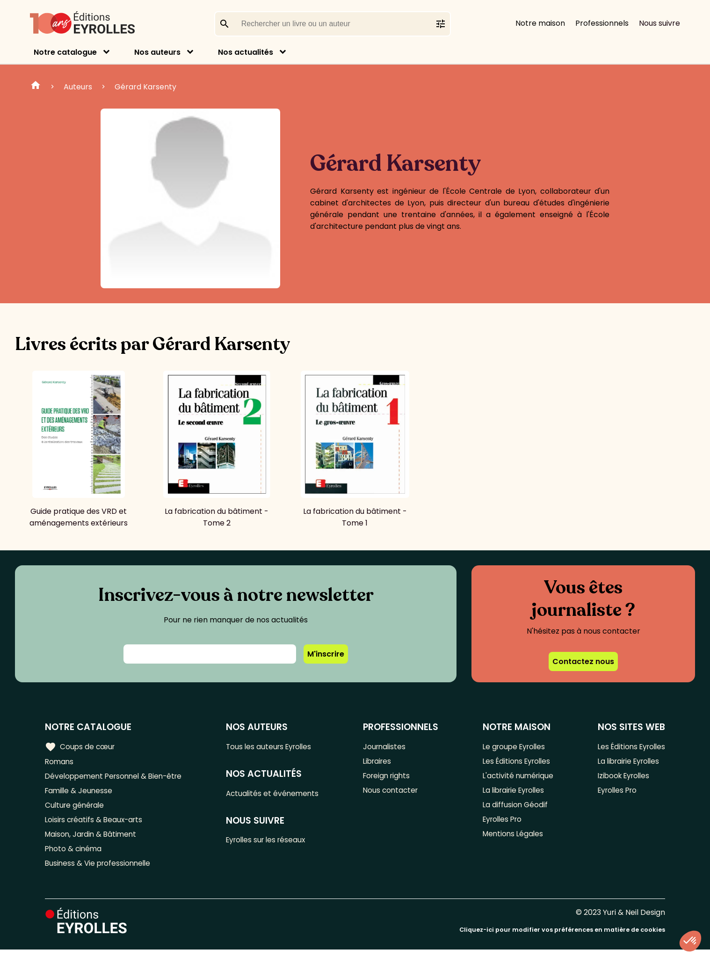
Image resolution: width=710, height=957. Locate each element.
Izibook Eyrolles (621, 777)
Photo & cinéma (74, 854)
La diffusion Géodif (513, 808)
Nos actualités (245, 52)
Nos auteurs (157, 52)
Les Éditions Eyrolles (516, 762)
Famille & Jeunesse (80, 793)
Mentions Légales (511, 839)
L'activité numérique (516, 777)
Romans (60, 762)
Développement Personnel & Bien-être (117, 777)
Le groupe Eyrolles (513, 746)
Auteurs (78, 86)
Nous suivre (659, 23)
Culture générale (76, 808)
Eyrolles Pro (501, 823)
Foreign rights (390, 777)
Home (35, 87)
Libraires (380, 762)
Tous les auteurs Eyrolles (274, 746)
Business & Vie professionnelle (100, 870)
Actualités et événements (277, 794)
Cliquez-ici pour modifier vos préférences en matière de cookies (562, 937)
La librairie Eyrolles (513, 793)
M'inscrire (325, 654)
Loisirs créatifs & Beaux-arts (96, 823)
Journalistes (387, 746)
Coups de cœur (80, 746)
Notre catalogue (65, 52)
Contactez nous (583, 661)
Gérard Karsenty (145, 86)
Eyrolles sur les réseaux (271, 842)
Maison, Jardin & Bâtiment (92, 839)
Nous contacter (393, 793)
